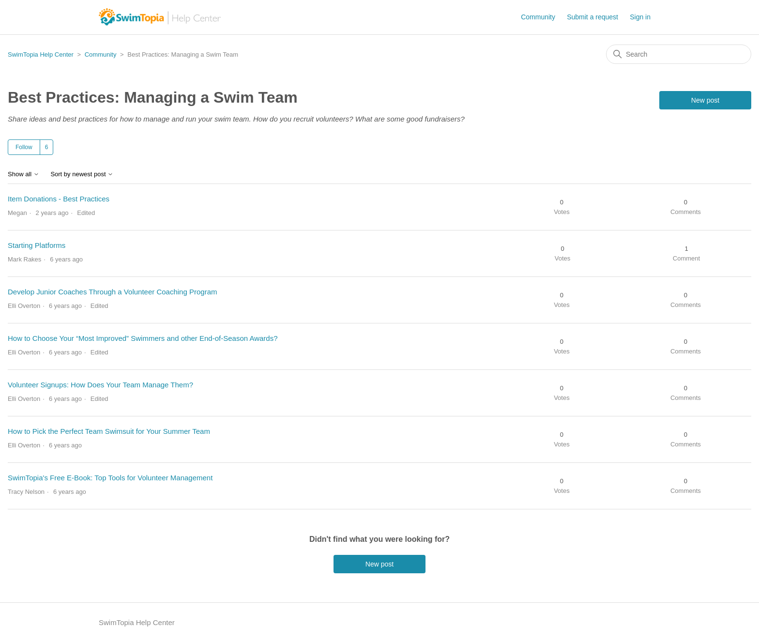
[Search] (678, 54)
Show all (23, 174)
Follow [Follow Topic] (23, 147)
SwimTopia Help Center (41, 54)
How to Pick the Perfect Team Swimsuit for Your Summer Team (109, 431)
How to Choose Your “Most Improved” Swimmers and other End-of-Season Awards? (143, 338)
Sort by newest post (81, 174)
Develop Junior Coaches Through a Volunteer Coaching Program (112, 292)
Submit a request (592, 17)
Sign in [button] (640, 17)
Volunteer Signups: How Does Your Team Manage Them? (100, 385)
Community (538, 17)
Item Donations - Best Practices (58, 199)
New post (705, 100)
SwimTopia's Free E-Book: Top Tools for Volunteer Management (110, 478)
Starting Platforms (36, 245)
